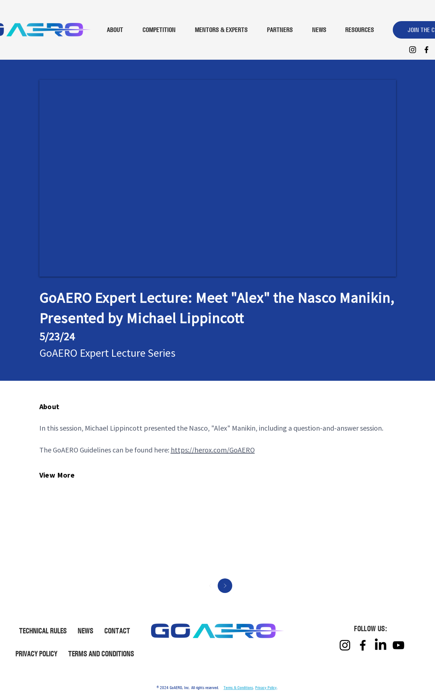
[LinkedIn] (380, 645)
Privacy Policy (266, 687)
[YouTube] (398, 645)
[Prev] (210, 585)
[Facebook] (426, 49)
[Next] (225, 585)
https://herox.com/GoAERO (213, 449)
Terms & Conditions (238, 687)
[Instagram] (412, 49)
